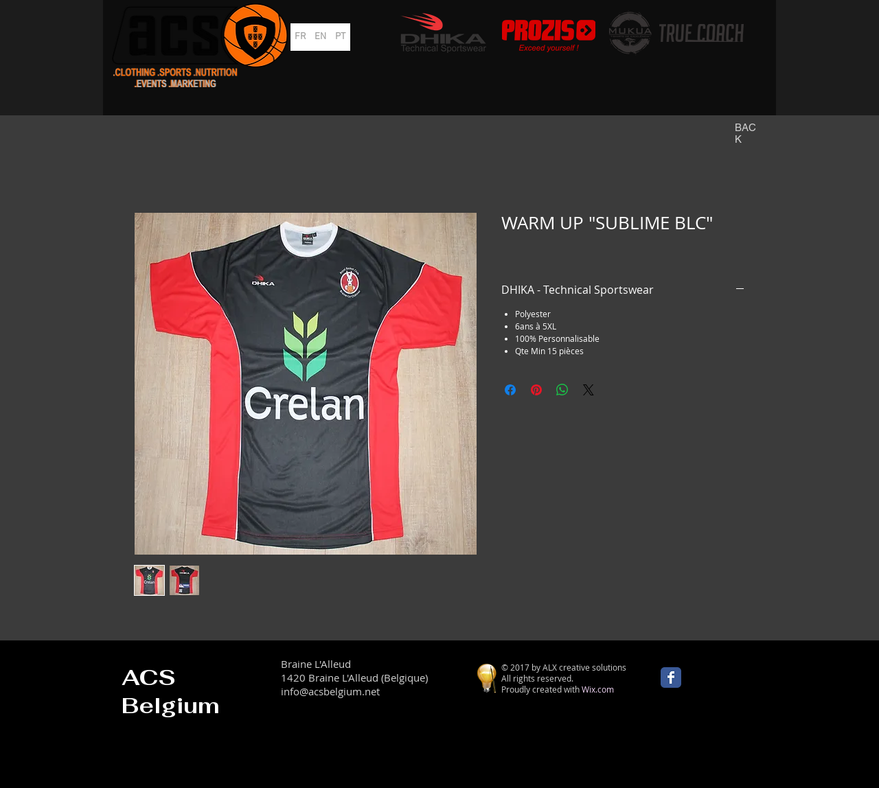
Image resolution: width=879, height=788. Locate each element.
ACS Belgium (171, 691)
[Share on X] (588, 390)
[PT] (340, 37)
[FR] (300, 37)
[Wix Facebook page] (671, 677)
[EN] (320, 37)
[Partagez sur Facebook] (510, 390)
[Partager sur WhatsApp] (562, 390)
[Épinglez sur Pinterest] (536, 390)
